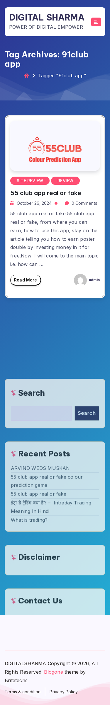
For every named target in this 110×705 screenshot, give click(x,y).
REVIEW (65, 180)
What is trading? (29, 610)
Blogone (53, 672)
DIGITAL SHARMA (46, 17)
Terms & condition (22, 691)
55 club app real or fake (45, 193)
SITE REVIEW (30, 180)
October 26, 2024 (34, 203)
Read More (25, 281)
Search (31, 482)
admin (87, 280)
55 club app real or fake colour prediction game (47, 571)
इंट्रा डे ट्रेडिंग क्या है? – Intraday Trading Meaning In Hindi (51, 597)
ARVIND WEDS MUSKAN (40, 558)
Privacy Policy (64, 691)
